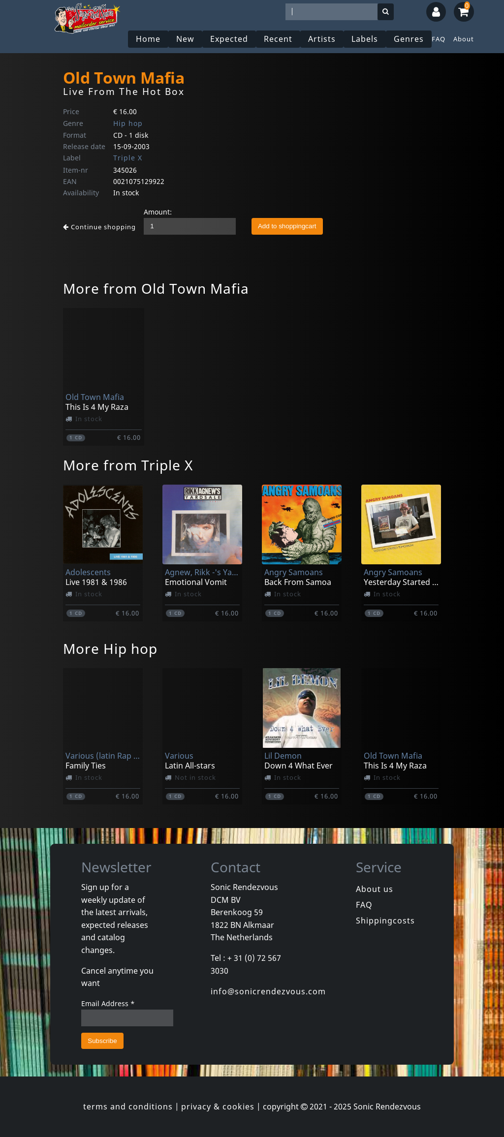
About (463, 38)
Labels (364, 38)
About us (374, 889)
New (185, 38)
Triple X (127, 157)
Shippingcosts (385, 920)
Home (148, 38)
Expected (229, 38)
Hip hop (128, 123)
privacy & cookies (217, 1106)
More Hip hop (110, 648)
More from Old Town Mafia (156, 288)
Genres (409, 38)
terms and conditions (128, 1106)
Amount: (158, 211)
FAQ (438, 38)
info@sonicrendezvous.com (268, 991)
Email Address (108, 1003)
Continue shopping (99, 226)
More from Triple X (128, 465)
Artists (322, 38)
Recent (278, 38)
